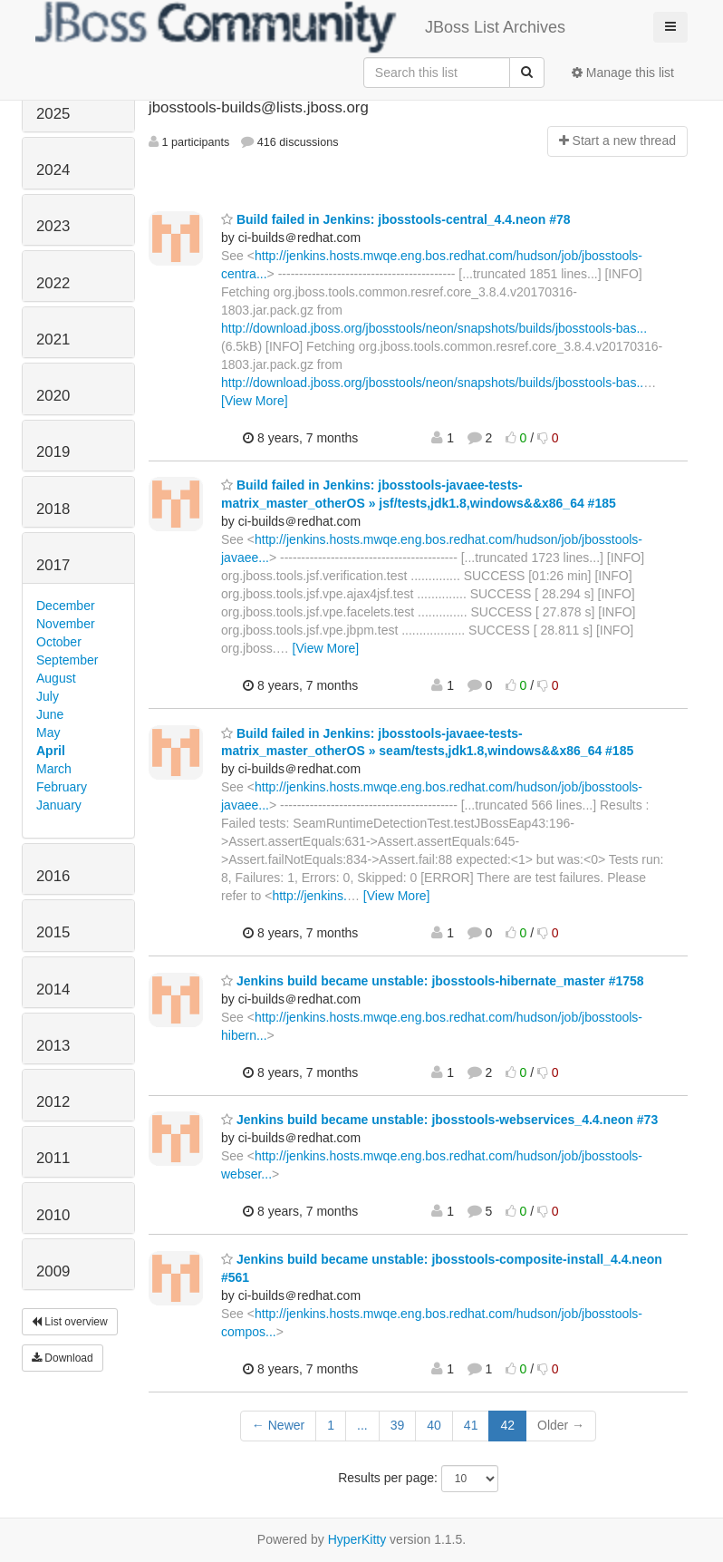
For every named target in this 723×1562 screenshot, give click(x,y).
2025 (53, 113)
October (59, 642)
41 (471, 1425)
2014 (53, 989)
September (67, 660)
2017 (53, 565)
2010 (53, 1215)
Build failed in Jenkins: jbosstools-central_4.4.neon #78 (396, 219)
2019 (53, 452)
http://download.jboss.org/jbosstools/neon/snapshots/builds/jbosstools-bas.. (432, 382)
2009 (53, 1271)
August (56, 678)
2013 (53, 1045)
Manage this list (623, 72)
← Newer (278, 1425)
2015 (53, 932)
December (65, 605)
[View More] (254, 400)
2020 (53, 395)
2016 (53, 876)
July (47, 696)
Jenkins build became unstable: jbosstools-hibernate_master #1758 (432, 981)
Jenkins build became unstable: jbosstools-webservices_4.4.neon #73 (439, 1119)
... (362, 1425)
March (54, 769)
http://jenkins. (309, 895)
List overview (70, 1321)
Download (62, 1358)
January (59, 805)
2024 (53, 170)
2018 (53, 509)
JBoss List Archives (300, 27)
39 (397, 1425)
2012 (53, 1102)
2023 (53, 226)
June (49, 714)
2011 (53, 1158)
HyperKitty (357, 1539)
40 (434, 1425)
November (65, 623)
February (61, 787)
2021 (53, 339)
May (48, 732)
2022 (53, 283)
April (50, 750)
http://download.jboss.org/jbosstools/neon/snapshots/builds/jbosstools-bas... (434, 328)
